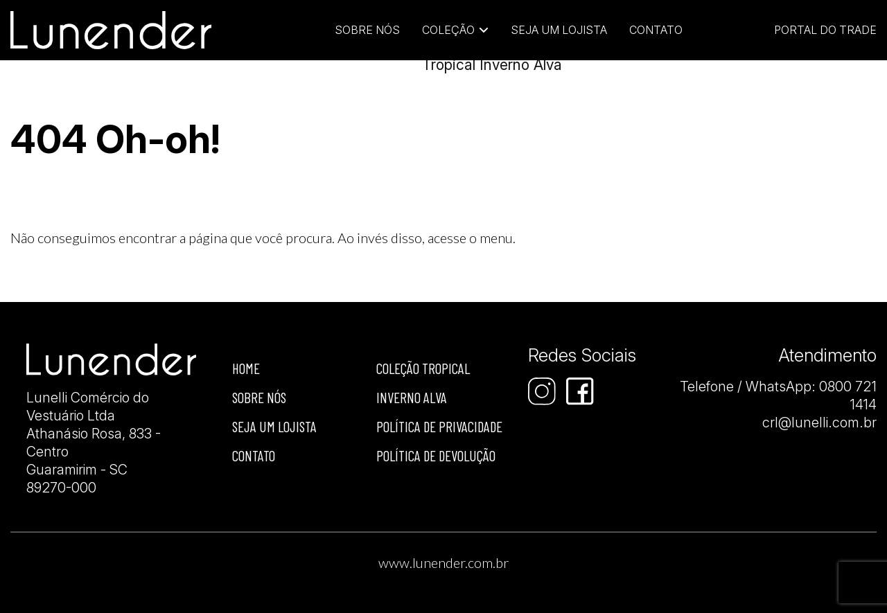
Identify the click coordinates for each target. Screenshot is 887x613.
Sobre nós (259, 397)
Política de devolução (435, 455)
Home (246, 368)
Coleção (448, 30)
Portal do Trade (825, 30)
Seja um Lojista (559, 30)
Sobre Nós (367, 30)
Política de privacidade (439, 426)
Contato (656, 30)
